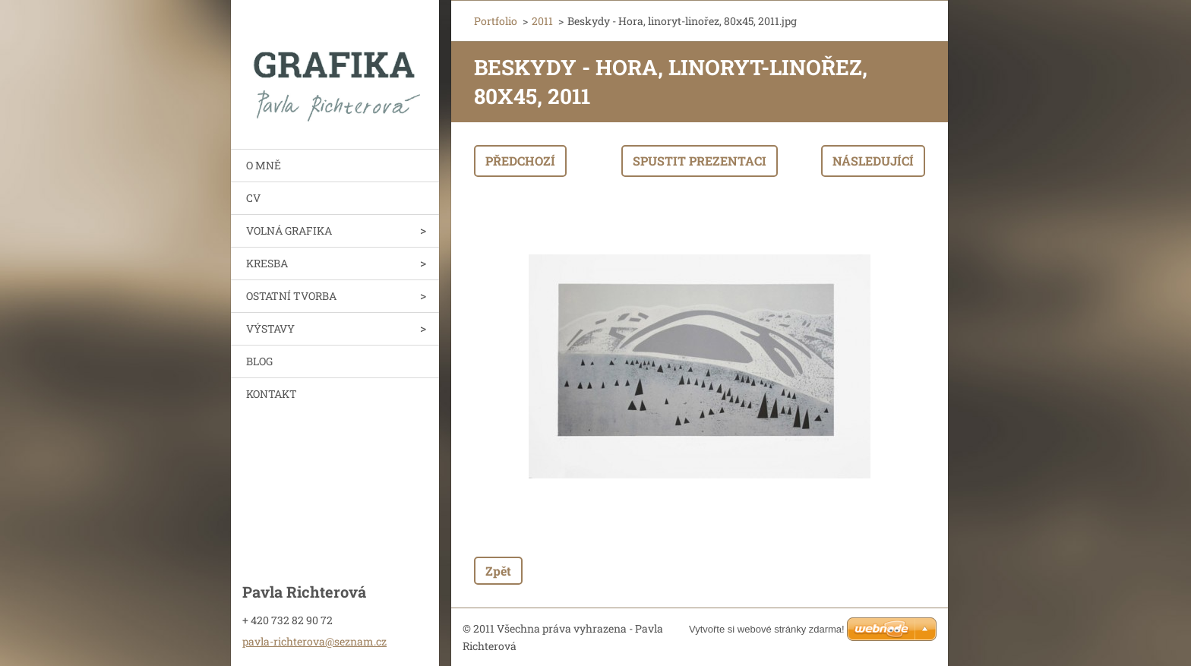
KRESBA (267, 263)
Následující (873, 161)
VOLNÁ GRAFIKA (289, 230)
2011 (542, 21)
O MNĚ (263, 165)
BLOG (259, 361)
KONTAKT (271, 394)
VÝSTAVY (270, 328)
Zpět (498, 571)
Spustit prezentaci (699, 161)
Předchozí (520, 161)
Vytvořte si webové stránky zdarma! (767, 629)
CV (253, 198)
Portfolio (495, 21)
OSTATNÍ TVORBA (291, 296)
